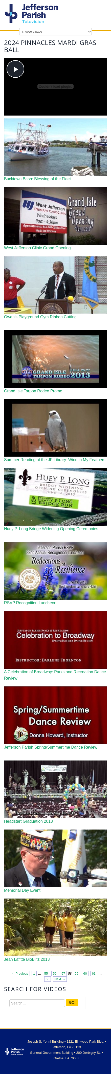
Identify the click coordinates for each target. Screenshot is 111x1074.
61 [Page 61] (93, 973)
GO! (72, 1002)
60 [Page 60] (85, 973)
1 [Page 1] (34, 973)
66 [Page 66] (47, 979)
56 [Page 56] (54, 973)
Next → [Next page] (59, 979)
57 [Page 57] (63, 973)
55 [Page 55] (46, 973)
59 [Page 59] (76, 973)
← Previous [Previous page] (19, 973)
